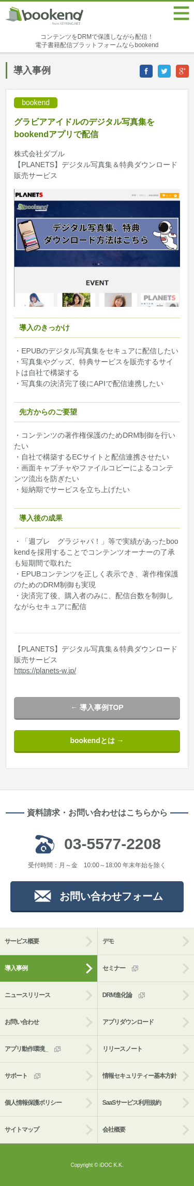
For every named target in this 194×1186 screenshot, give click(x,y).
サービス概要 (22, 941)
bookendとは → (97, 740)
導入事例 (16, 968)
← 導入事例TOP (96, 707)
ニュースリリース (27, 995)
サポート (23, 1076)
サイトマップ (22, 1129)
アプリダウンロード (128, 1022)
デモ (108, 941)
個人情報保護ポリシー (33, 1102)
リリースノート (122, 1048)
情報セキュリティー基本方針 (139, 1075)
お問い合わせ (22, 1022)
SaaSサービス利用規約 (131, 1102)
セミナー (121, 968)
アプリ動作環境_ (33, 1049)
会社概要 (113, 1129)
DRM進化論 (124, 995)
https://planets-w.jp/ (45, 670)
